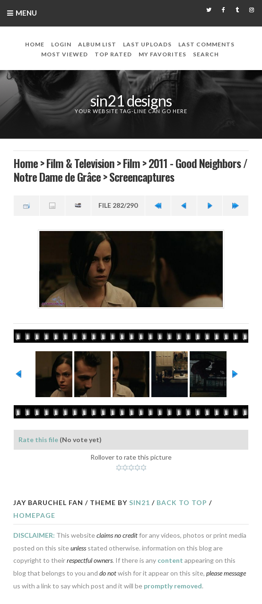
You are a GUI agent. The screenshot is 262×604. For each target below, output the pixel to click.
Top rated (113, 54)
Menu (26, 13)
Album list (97, 44)
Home (34, 44)
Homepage (34, 515)
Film (131, 163)
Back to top (182, 502)
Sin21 (139, 502)
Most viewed (64, 54)
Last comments (206, 44)
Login (61, 44)
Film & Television (80, 163)
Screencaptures (141, 177)
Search (206, 54)
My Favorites (162, 54)
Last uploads (147, 44)
